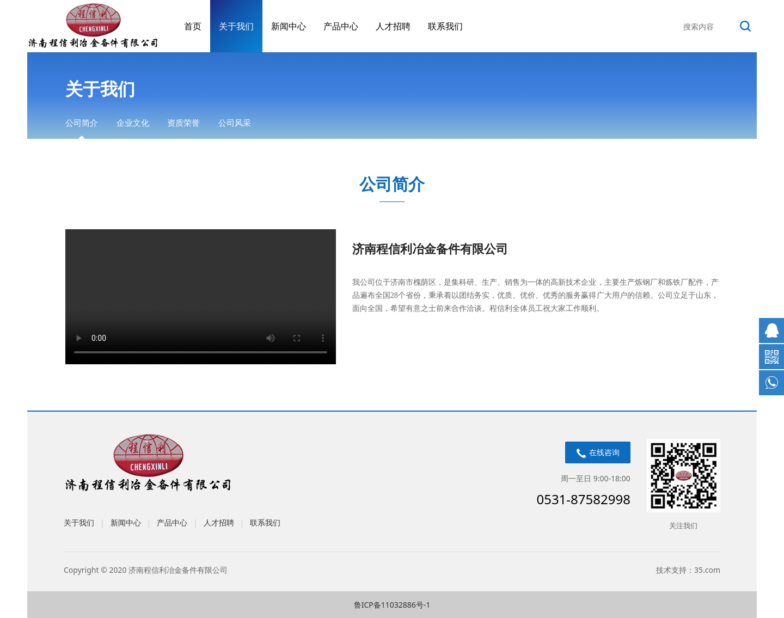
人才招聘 (393, 26)
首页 (192, 26)
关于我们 (236, 26)
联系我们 (445, 26)
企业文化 (133, 122)
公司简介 (81, 122)
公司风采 (234, 122)
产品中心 (340, 26)
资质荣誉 (183, 122)
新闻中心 (288, 26)
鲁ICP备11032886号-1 (392, 604)
